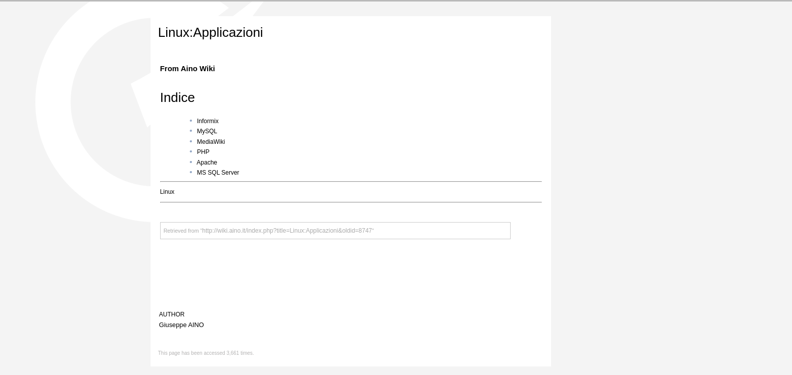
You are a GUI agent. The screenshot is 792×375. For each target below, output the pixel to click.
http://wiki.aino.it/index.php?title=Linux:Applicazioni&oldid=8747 (287, 230)
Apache (206, 162)
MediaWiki (211, 141)
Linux (167, 191)
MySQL (207, 131)
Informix (208, 121)
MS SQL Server (218, 172)
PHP (203, 151)
